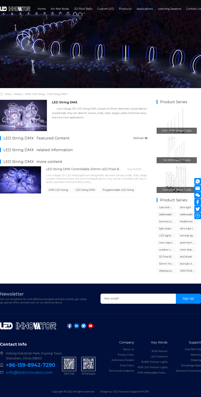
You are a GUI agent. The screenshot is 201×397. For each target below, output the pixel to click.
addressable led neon (188, 214)
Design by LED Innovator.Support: (120, 391)
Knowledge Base (191, 365)
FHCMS (144, 391)
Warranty (195, 354)
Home (8, 94)
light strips (165, 228)
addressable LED (167, 214)
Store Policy (127, 365)
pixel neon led (188, 242)
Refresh (140, 138)
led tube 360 (187, 263)
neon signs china (167, 242)
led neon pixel (167, 221)
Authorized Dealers (123, 360)
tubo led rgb (166, 207)
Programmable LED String (118, 189)
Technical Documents (188, 370)
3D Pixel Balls (167, 256)
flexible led (186, 221)
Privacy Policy (126, 354)
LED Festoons (159, 357)
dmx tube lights (188, 228)
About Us (128, 349)
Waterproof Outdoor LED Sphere (167, 270)
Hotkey (18, 94)
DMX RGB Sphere (188, 270)
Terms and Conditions (121, 370)
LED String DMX (57, 94)
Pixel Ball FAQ (193, 349)
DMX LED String (35, 94)
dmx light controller (188, 207)
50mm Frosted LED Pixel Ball (167, 263)
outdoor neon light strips (167, 249)
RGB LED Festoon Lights (153, 368)
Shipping (196, 360)
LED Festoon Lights (156, 347)
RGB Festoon (160, 352)
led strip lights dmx (188, 235)
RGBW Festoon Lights (154, 363)
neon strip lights (188, 249)
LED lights (165, 235)
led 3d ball (186, 256)
